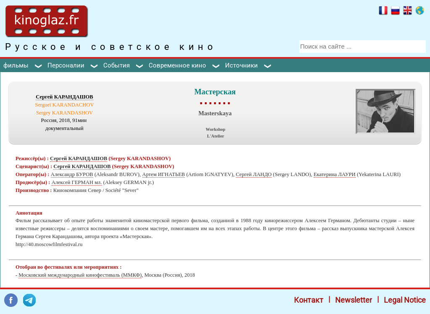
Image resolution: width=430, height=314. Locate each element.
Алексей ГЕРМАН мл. (77, 182)
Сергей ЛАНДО (254, 174)
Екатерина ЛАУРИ (335, 174)
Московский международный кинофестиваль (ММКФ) (80, 275)
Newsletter (353, 300)
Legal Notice (405, 300)
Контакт (308, 300)
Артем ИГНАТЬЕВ (163, 174)
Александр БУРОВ (72, 174)
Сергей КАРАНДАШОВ (64, 97)
